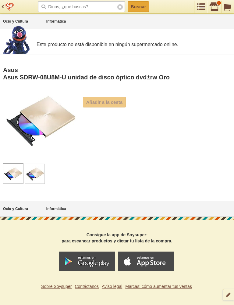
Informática (56, 21)
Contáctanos (87, 286)
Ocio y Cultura (15, 21)
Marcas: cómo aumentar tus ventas (158, 286)
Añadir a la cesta (104, 102)
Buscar (138, 6)
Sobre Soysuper (56, 286)
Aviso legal (112, 286)
